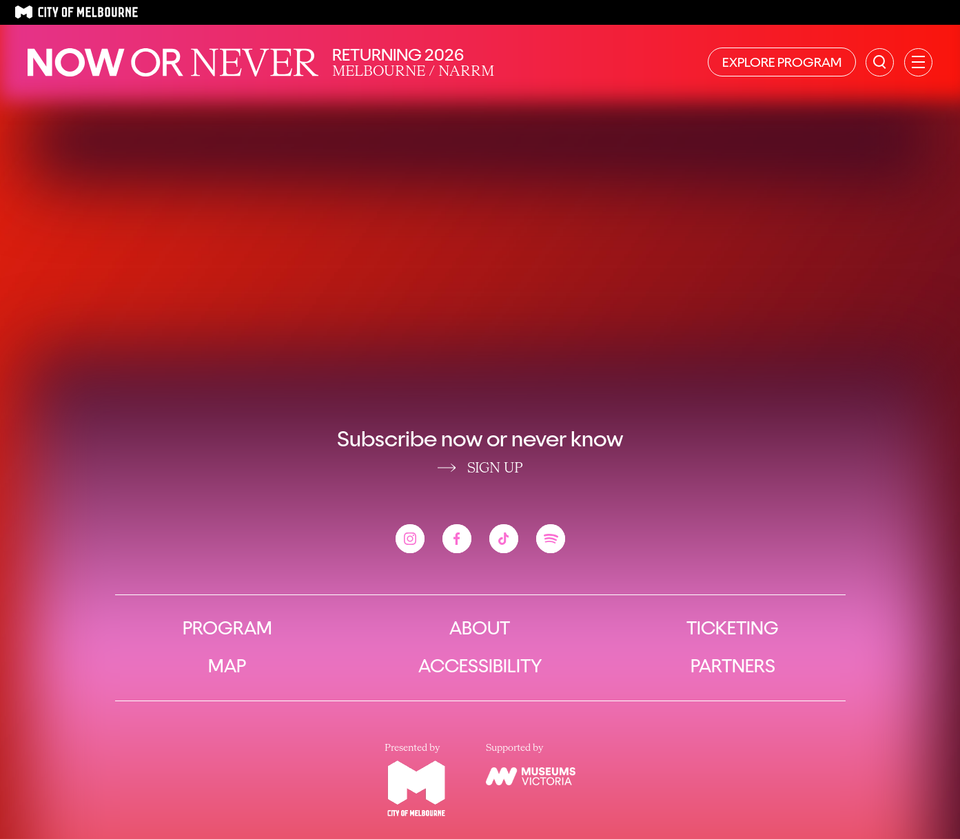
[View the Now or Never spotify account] (550, 538)
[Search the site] (880, 62)
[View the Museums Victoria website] (530, 776)
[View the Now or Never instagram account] (410, 538)
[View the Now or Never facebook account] (456, 538)
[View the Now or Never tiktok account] (503, 538)
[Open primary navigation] (918, 62)
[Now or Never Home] (173, 62)
